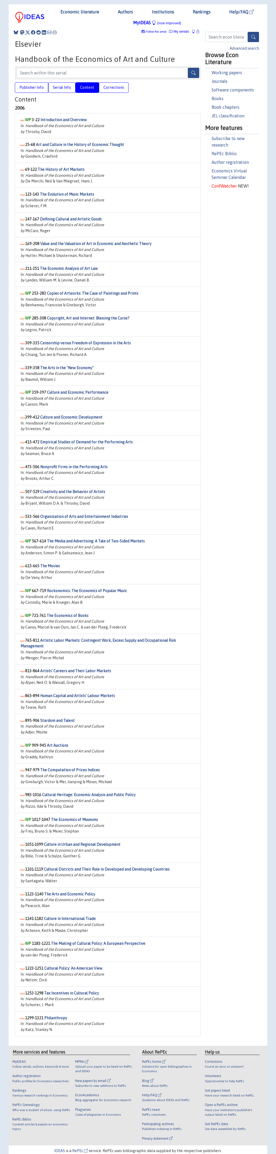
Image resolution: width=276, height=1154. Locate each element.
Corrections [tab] (114, 87)
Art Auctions (57, 745)
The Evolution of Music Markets (67, 194)
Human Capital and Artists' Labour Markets (77, 696)
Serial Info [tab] (62, 87)
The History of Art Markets (61, 169)
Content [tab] (87, 87)
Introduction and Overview (63, 120)
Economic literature (79, 11)
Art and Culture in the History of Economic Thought (80, 144)
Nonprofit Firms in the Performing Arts (74, 467)
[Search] (253, 37)
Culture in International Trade (70, 919)
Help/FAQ (241, 11)
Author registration (230, 162)
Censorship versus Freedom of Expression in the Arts (85, 343)
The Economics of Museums (74, 819)
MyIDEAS (157, 22)
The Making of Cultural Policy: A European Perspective (98, 943)
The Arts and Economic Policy (69, 894)
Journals (219, 81)
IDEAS (59, 1151)
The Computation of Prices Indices (70, 770)
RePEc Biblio (224, 153)
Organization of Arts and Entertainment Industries (84, 516)
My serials (179, 31)
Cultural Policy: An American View (73, 968)
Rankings (202, 11)
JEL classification (228, 115)
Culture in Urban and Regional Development (82, 844)
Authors (125, 11)
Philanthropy (55, 1018)
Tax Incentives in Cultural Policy (71, 993)
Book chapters (225, 107)
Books (217, 98)
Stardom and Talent (57, 720)
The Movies (50, 566)
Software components (233, 89)
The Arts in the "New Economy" (67, 368)
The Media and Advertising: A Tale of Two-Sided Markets (96, 541)
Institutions (163, 11)
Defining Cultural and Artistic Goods (71, 219)
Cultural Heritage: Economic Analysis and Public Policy (89, 795)
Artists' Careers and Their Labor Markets (75, 671)
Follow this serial (156, 31)
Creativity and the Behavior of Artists (72, 492)
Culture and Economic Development (71, 417)
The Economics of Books (67, 615)
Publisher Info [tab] (31, 87)
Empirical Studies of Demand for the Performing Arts (86, 442)
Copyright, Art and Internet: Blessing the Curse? (88, 318)
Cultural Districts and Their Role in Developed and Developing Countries (107, 869)
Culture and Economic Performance (77, 392)
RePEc (80, 1151)
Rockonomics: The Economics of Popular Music (87, 591)
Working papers (227, 72)
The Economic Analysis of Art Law (69, 268)
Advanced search (244, 48)
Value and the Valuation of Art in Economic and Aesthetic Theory (95, 244)
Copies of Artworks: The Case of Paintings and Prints (92, 293)
